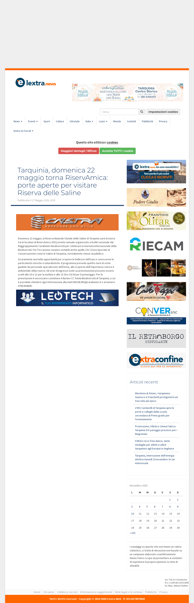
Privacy (163, 121)
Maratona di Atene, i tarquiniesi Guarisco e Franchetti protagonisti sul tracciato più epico (156, 397)
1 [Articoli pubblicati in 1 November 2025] (170, 499)
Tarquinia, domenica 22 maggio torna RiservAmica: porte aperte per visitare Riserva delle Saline (62, 181)
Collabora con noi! (67, 592)
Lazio (103, 121)
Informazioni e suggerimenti (96, 592)
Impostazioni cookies (163, 112)
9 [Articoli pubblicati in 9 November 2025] (177, 506)
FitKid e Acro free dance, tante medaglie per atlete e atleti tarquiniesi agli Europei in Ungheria (154, 444)
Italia (89, 121)
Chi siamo (48, 592)
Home (37, 592)
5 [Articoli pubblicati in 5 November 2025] (147, 506)
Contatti (131, 121)
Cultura (60, 121)
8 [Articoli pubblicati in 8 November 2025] (170, 506)
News (18, 121)
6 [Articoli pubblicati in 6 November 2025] (154, 506)
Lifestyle (75, 121)
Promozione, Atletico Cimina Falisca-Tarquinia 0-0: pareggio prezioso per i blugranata (156, 430)
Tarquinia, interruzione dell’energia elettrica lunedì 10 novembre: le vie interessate (155, 459)
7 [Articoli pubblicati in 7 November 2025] (162, 506)
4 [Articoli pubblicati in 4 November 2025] (139, 506)
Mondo (117, 121)
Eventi (33, 121)
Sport (47, 121)
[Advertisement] (97, 34)
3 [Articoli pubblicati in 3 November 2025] (132, 506)
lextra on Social (23, 130)
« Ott (132, 533)
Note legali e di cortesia (128, 592)
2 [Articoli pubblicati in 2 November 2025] (177, 499)
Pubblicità (147, 121)
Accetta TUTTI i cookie (117, 151)
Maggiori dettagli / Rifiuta (79, 151)
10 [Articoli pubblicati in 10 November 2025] (132, 513)
